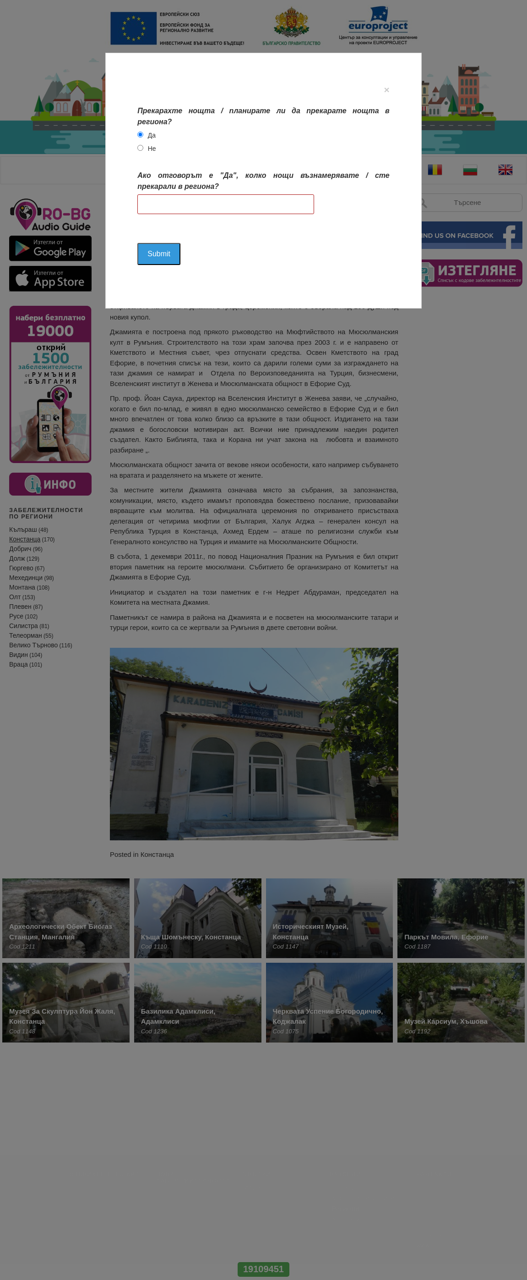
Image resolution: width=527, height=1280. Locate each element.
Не (152, 148)
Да (152, 135)
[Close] (386, 89)
